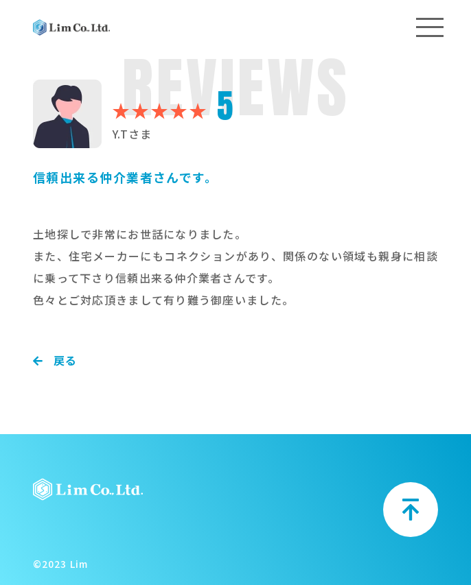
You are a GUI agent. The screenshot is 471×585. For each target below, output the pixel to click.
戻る (55, 360)
